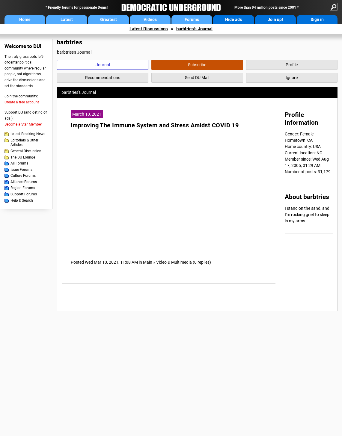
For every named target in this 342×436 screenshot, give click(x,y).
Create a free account (21, 102)
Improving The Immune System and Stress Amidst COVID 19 (155, 125)
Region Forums (22, 188)
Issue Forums (21, 170)
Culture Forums (23, 176)
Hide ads (233, 19)
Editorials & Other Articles (24, 142)
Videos (150, 19)
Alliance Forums (23, 182)
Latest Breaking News (27, 134)
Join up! (275, 19)
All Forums (19, 163)
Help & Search (21, 200)
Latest (67, 19)
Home (25, 19)
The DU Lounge (22, 157)
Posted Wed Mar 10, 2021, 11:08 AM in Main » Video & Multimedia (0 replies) (141, 262)
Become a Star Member (23, 124)
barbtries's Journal (194, 28)
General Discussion (25, 151)
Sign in (317, 19)
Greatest (108, 19)
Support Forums (23, 194)
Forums (192, 19)
